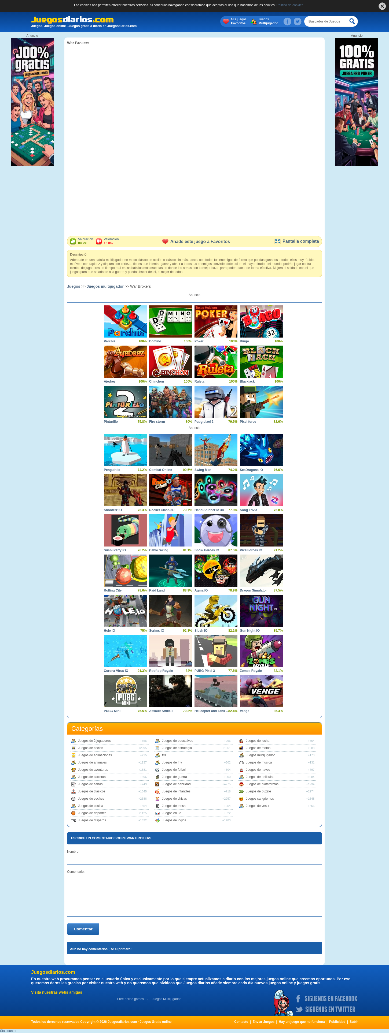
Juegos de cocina (90, 806)
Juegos (268, 21)
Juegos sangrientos (260, 798)
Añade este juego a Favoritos (196, 241)
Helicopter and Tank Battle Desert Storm (211, 711)
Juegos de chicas (174, 798)
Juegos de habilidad (176, 784)
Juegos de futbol (174, 770)
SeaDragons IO (251, 470)
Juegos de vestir (257, 806)
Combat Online (160, 470)
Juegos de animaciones (95, 755)
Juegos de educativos (177, 741)
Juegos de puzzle (258, 791)
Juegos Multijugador (166, 999)
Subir (354, 1022)
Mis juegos (238, 21)
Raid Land (157, 590)
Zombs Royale (251, 671)
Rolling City (113, 590)
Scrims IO (156, 630)
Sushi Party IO (115, 550)
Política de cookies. (290, 5)
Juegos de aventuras (93, 770)
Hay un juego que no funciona (302, 1022)
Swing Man (202, 470)
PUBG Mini (112, 711)
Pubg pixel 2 (204, 422)
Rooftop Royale (161, 671)
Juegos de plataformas (262, 784)
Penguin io (112, 470)
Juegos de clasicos (91, 791)
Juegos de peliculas (260, 777)
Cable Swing (158, 550)
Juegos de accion (90, 748)
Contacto (241, 1022)
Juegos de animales (92, 762)
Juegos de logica (174, 820)
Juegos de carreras (92, 777)
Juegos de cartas (90, 784)
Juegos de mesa (174, 806)
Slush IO (201, 630)
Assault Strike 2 (161, 711)
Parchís (109, 341)
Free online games (130, 999)
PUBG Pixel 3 (204, 671)
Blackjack (247, 381)
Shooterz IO (113, 510)
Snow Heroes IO (206, 550)
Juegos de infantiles (176, 791)
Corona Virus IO (116, 671)
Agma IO (201, 590)
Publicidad (337, 1022)
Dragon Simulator (253, 590)
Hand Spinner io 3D (209, 510)
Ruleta (199, 381)
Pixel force (248, 422)
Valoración (85, 241)
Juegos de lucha (257, 741)
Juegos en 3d (171, 813)
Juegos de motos (258, 748)
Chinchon (156, 381)
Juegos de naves (258, 770)
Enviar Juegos (263, 1022)
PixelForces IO (251, 550)
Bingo (244, 341)
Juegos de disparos (92, 820)
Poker (198, 341)
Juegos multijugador (105, 286)
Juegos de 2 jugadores (94, 741)
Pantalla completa (296, 241)
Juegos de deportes (92, 813)
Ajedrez (109, 381)
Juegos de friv (172, 762)
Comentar (83, 929)
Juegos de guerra (174, 777)
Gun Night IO (250, 630)
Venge (244, 711)
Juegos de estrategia (177, 748)
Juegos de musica (259, 762)
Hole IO (109, 630)
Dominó (155, 341)
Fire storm (157, 422)
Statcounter (8, 1031)
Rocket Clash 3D (162, 510)
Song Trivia (248, 510)
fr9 (164, 755)
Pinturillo (111, 422)
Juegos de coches (91, 798)
